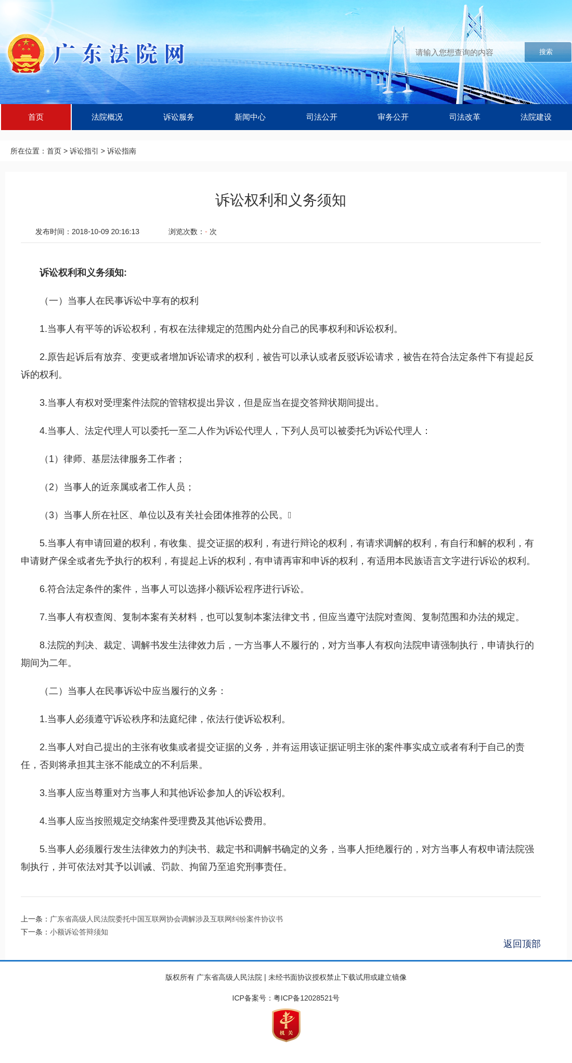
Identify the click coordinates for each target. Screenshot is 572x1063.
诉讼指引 (84, 151)
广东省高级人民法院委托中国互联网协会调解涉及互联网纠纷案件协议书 (166, 919)
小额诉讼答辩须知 (79, 932)
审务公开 (393, 116)
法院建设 (536, 116)
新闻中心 (250, 116)
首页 (36, 116)
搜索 (546, 52)
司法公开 (321, 116)
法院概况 (107, 116)
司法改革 (464, 116)
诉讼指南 (121, 151)
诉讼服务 (178, 116)
